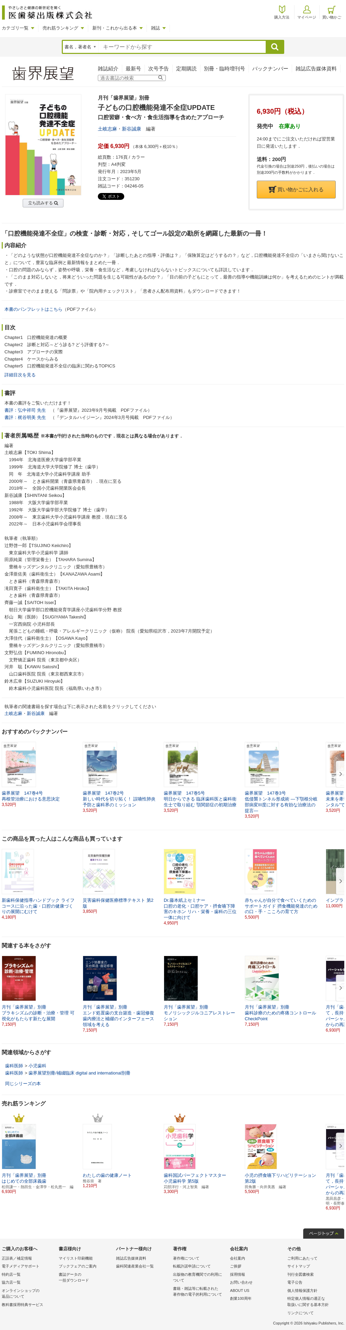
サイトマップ (298, 1266)
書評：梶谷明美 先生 (25, 417)
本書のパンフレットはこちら (33, 309)
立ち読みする (40, 203)
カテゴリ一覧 (15, 28)
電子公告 (294, 1282)
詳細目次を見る (20, 374)
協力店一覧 (11, 1282)
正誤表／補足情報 (17, 1258)
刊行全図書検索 (300, 1274)
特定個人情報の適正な (314, 1302)
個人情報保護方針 (302, 1290)
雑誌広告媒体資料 (316, 68)
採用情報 (237, 1274)
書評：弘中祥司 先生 (25, 410)
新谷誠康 (131, 129)
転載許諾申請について (192, 1266)
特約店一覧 (11, 1274)
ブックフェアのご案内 (77, 1266)
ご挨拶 (235, 1266)
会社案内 (237, 1258)
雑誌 (155, 28)
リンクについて (300, 1313)
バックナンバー (270, 68)
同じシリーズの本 (23, 1083)
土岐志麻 (107, 129)
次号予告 (158, 68)
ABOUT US (239, 1290)
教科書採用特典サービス (22, 1305)
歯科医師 (14, 1065)
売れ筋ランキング (60, 28)
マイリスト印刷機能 (76, 1258)
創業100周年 (240, 1298)
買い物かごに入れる (296, 189)
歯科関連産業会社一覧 (135, 1266)
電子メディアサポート (20, 1266)
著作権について (186, 1258)
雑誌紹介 (108, 68)
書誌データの (85, 1278)
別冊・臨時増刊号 (224, 68)
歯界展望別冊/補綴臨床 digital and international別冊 (79, 1073)
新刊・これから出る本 (114, 28)
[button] (339, 774)
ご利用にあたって (302, 1258)
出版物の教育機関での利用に (200, 1278)
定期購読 (186, 68)
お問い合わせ (241, 1282)
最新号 (133, 68)
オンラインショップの (28, 1294)
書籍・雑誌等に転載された (200, 1292)
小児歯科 (37, 1065)
